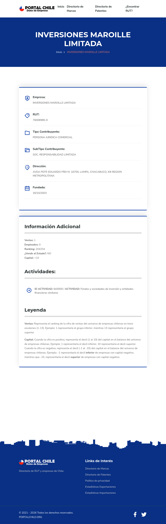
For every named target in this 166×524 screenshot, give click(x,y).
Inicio (61, 6)
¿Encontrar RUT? (132, 9)
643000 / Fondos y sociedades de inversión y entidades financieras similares (84, 291)
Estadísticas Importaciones (100, 493)
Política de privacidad (97, 480)
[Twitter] (144, 514)
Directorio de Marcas (75, 9)
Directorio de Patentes (103, 9)
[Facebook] (135, 514)
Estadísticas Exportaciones (100, 487)
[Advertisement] (83, 409)
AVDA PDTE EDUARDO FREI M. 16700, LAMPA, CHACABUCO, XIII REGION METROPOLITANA (77, 173)
